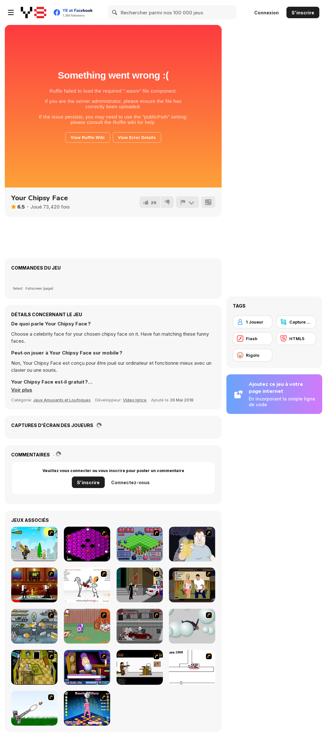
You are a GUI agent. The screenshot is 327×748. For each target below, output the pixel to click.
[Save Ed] (34, 667)
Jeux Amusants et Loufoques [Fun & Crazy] (62, 399)
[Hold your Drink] (192, 544)
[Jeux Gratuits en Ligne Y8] (33, 12)
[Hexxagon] (87, 544)
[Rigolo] (252, 355)
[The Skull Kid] (140, 667)
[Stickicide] (192, 667)
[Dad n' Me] (87, 626)
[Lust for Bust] (192, 585)
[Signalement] (187, 202)
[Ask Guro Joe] (87, 667)
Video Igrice (135, 399)
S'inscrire (303, 12)
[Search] (115, 12)
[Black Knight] (34, 544)
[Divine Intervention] (140, 585)
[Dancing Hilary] (87, 708)
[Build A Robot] (34, 626)
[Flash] (252, 338)
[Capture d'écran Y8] (296, 322)
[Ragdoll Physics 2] (192, 626)
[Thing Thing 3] (140, 626)
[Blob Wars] (140, 544)
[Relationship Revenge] (87, 585)
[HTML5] (296, 338)
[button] (21, 389)
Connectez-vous (130, 482)
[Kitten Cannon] (34, 708)
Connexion (266, 12)
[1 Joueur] (252, 322)
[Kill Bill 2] (34, 585)
